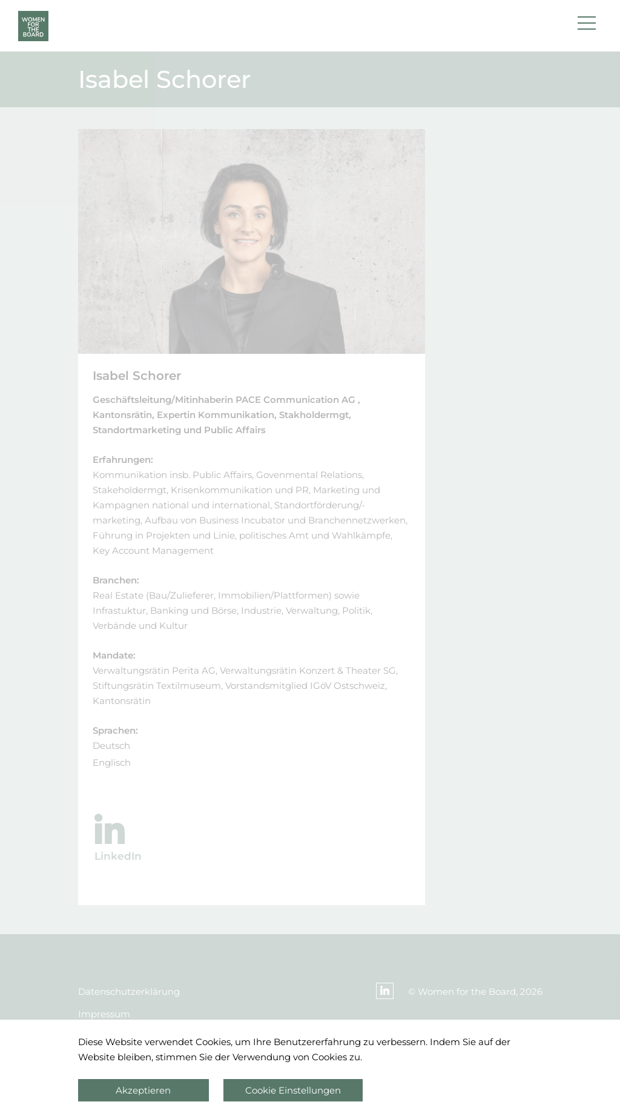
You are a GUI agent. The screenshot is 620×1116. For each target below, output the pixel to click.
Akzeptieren (143, 1090)
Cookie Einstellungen (293, 1090)
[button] (587, 26)
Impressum (104, 1014)
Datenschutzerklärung (129, 991)
